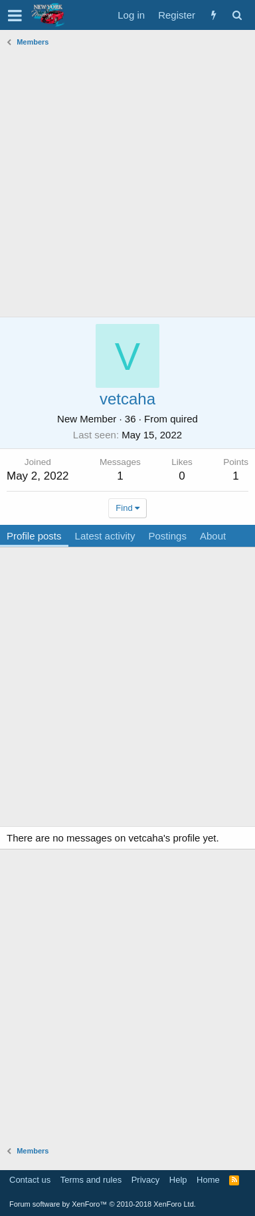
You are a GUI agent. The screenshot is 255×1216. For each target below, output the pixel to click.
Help (178, 1180)
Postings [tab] (167, 535)
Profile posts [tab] (34, 535)
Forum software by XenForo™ (102, 1204)
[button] (15, 15)
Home (208, 1180)
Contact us (29, 1180)
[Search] (236, 15)
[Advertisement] (127, 179)
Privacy (145, 1180)
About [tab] (213, 535)
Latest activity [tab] (105, 535)
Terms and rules (91, 1180)
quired (184, 418)
